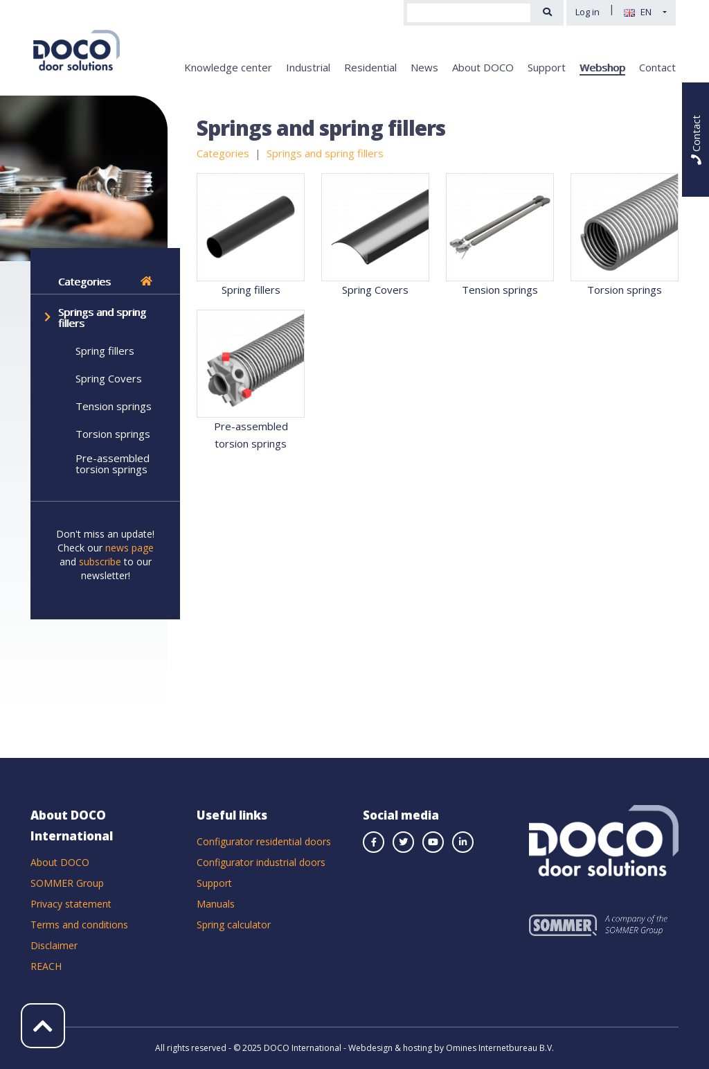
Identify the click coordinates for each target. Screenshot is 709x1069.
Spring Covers (108, 378)
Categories (105, 281)
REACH (46, 966)
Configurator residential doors (264, 841)
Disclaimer (54, 945)
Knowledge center (228, 67)
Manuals (216, 903)
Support (547, 67)
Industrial (308, 67)
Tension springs (113, 406)
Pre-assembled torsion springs (112, 463)
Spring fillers (104, 350)
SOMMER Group (67, 883)
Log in (587, 12)
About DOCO (483, 67)
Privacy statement (70, 903)
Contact (657, 67)
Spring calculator (234, 924)
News (424, 67)
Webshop (602, 67)
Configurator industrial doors (261, 862)
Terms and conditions (79, 924)
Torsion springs (112, 434)
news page (129, 547)
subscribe (100, 561)
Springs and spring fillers (102, 317)
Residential (370, 67)
